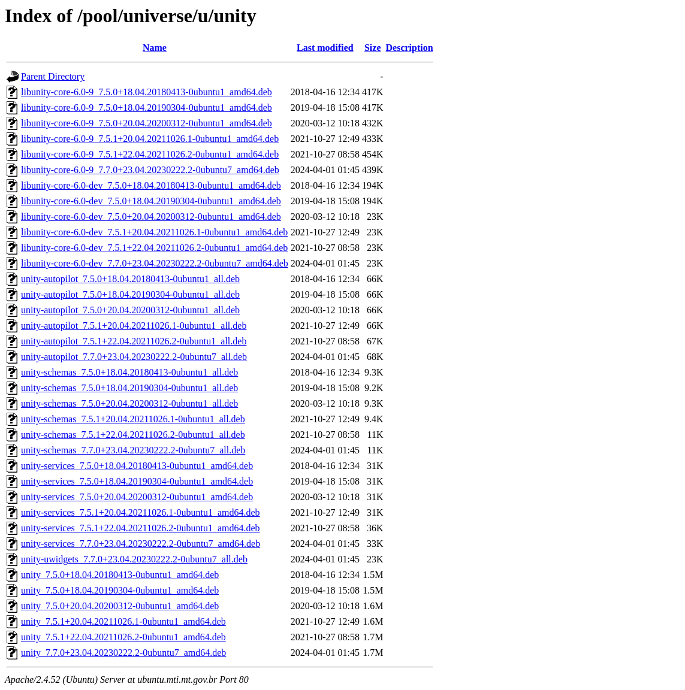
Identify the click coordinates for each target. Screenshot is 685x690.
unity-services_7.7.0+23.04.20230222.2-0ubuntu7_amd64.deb (140, 543)
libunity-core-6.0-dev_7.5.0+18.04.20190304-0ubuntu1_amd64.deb (151, 201)
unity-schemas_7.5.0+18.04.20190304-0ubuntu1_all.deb (129, 388)
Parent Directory (53, 76)
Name (155, 48)
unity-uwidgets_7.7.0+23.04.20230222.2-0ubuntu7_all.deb (134, 559)
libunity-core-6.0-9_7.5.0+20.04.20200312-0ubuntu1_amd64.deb (146, 123)
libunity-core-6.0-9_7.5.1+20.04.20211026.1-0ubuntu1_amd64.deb (150, 139)
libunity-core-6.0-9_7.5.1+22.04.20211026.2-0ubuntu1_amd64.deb (150, 154)
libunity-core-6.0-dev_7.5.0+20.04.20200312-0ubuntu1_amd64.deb (151, 216)
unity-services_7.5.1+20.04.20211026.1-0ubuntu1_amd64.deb (140, 512)
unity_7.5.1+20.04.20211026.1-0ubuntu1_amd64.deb (123, 621)
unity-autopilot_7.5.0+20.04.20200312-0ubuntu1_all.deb (130, 310)
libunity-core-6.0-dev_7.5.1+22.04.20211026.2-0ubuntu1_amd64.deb (154, 248)
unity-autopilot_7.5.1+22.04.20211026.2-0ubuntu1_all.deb (133, 341)
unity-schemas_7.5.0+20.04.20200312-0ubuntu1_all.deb (129, 403)
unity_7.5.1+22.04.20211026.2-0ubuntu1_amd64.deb (123, 637)
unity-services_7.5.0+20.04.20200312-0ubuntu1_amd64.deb (137, 497)
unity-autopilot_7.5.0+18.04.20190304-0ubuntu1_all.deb (130, 294)
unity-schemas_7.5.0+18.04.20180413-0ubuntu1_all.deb (129, 372)
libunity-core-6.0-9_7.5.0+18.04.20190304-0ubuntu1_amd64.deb (146, 107)
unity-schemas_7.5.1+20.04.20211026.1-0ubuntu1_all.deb (133, 419)
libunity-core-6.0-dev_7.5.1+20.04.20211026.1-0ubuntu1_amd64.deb (154, 232)
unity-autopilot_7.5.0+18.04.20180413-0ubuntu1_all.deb (130, 279)
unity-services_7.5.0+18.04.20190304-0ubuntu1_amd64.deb (137, 481)
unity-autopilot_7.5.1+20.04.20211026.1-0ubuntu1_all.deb (133, 325)
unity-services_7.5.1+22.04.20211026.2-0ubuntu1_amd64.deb (140, 528)
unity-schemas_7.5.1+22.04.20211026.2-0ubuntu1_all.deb (133, 434)
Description (409, 48)
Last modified (325, 48)
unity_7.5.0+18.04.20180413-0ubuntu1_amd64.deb (120, 575)
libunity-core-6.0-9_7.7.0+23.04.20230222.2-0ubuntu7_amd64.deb (150, 170)
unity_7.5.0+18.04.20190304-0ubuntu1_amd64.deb (120, 590)
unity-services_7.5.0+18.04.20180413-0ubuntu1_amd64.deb (137, 466)
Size (372, 48)
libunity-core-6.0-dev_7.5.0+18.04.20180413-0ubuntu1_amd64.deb (151, 185)
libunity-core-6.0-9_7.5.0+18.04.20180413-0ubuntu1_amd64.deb (146, 92)
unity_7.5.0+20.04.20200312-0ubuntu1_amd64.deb (120, 606)
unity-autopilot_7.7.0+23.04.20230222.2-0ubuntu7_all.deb (134, 357)
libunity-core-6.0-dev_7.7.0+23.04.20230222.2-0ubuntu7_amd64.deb (154, 263)
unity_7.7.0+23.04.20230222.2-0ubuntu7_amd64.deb (123, 652)
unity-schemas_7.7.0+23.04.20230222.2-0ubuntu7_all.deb (133, 450)
